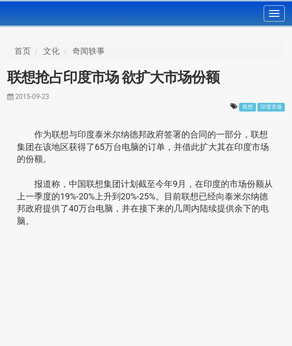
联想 (247, 107)
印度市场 (271, 107)
